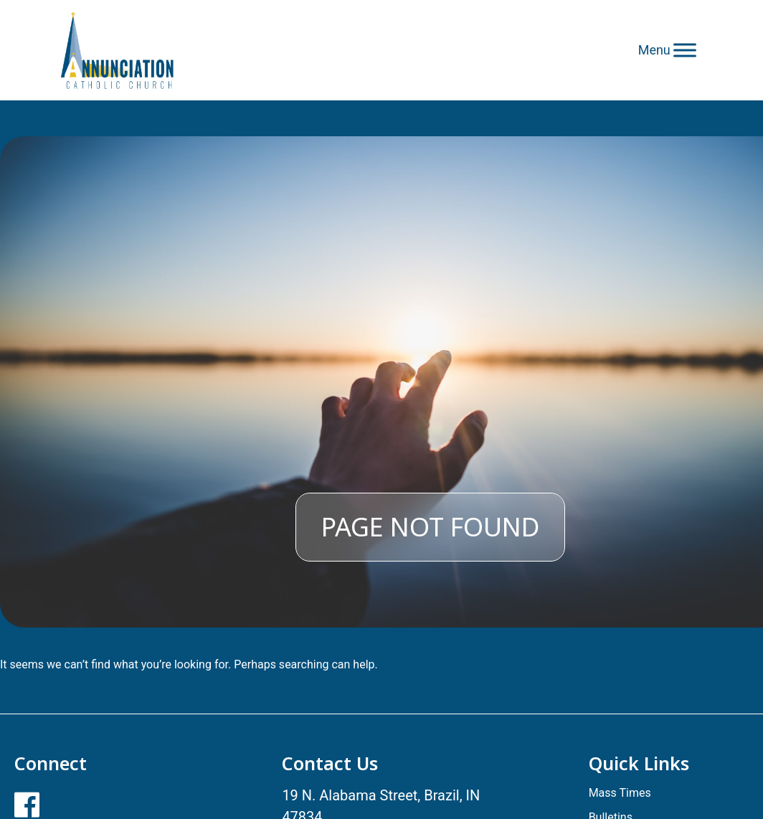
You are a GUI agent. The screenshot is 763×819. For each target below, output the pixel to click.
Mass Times (620, 793)
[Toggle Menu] (684, 50)
